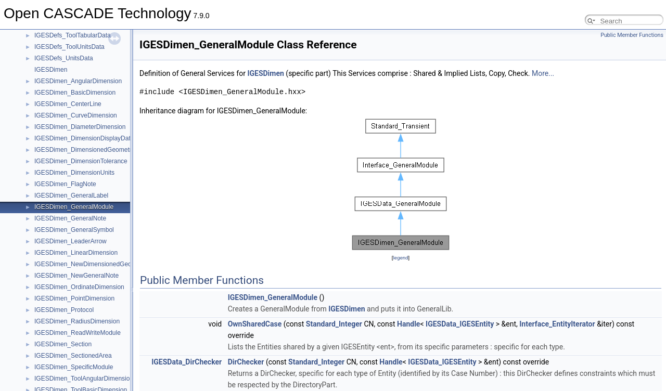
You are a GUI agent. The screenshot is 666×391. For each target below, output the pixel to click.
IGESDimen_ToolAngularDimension (83, 378)
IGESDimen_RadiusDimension (77, 321)
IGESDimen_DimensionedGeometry (84, 149)
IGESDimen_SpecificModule (73, 367)
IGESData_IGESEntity (460, 324)
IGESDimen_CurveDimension (75, 115)
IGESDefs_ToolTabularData (72, 35)
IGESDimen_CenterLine (67, 104)
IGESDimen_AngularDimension (78, 81)
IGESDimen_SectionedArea (73, 355)
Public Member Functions (631, 35)
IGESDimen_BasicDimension (75, 92)
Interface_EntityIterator (557, 324)
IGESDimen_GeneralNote (70, 218)
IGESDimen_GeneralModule (73, 207)
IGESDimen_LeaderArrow (70, 241)
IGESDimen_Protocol (64, 310)
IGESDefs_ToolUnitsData (69, 46)
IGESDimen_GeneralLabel (71, 195)
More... (543, 73)
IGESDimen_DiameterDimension (79, 127)
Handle (408, 324)
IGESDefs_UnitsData (63, 58)
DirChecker (246, 362)
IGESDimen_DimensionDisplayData (84, 138)
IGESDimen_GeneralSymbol (74, 229)
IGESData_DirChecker (186, 362)
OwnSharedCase (255, 324)
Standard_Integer (334, 324)
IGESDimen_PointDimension (74, 298)
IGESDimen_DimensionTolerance (80, 161)
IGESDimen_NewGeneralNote (76, 275)
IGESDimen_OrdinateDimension (79, 287)
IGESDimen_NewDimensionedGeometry (90, 264)
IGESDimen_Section (63, 344)
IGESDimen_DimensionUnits (74, 172)
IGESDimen (50, 69)
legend (400, 257)
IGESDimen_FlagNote (65, 184)
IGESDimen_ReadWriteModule (77, 332)
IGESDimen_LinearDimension (76, 252)
